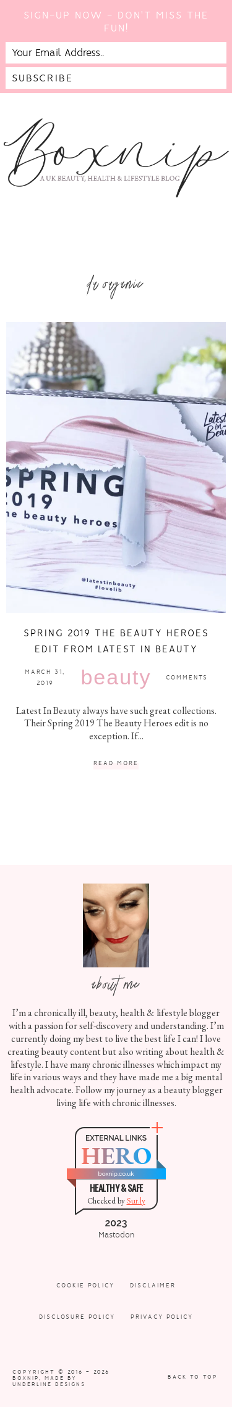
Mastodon (116, 1235)
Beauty (115, 677)
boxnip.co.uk (116, 1173)
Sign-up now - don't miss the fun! (116, 22)
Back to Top (193, 1376)
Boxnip (25, 1378)
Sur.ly (136, 1201)
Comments (187, 677)
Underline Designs (48, 1384)
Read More (116, 763)
